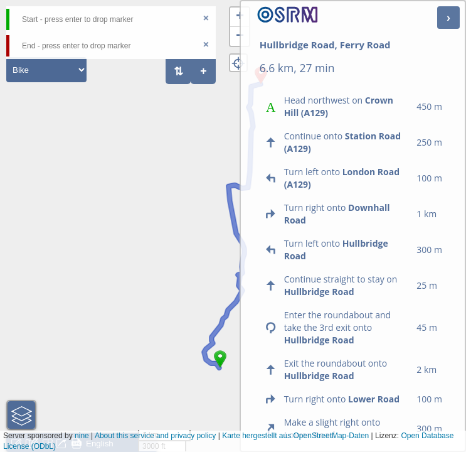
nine (82, 435)
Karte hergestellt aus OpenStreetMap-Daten (295, 435)
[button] (220, 367)
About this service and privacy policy (155, 435)
